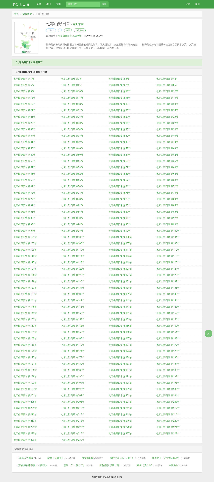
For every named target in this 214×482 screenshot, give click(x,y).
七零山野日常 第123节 (120, 268)
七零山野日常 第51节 (120, 154)
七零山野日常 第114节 (72, 256)
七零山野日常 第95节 (120, 224)
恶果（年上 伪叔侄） (78, 465)
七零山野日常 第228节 (168, 433)
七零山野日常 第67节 (120, 180)
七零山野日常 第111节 (120, 249)
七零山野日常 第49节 (24, 154)
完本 (58, 4)
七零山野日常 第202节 (72, 395)
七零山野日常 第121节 (25, 268)
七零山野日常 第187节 (120, 370)
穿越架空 (27, 14)
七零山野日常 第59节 (120, 167)
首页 (16, 14)
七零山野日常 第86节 (72, 211)
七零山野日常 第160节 (168, 325)
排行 (48, 4)
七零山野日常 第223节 (120, 427)
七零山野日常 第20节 (167, 104)
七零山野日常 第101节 (25, 237)
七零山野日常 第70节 (72, 186)
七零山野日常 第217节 (25, 420)
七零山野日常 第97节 (24, 230)
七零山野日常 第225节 (25, 433)
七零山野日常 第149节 (25, 313)
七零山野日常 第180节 (168, 357)
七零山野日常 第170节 (72, 344)
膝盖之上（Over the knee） (171, 458)
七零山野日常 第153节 (25, 319)
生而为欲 (178, 465)
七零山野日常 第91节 (120, 218)
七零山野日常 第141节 (25, 300)
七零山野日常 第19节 (120, 104)
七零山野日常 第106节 (72, 243)
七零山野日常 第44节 (167, 142)
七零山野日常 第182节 (72, 363)
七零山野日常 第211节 (120, 408)
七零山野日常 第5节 (24, 85)
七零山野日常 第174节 (72, 351)
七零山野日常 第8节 (166, 85)
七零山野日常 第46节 (72, 148)
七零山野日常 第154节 (72, 319)
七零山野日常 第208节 (168, 401)
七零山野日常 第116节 (168, 256)
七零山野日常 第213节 (25, 414)
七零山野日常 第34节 (72, 129)
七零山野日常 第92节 (167, 218)
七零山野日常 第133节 (25, 287)
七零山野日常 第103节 (120, 237)
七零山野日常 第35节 (120, 129)
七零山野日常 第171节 (120, 344)
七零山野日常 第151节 (120, 313)
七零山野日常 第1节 (24, 78)
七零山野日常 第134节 (72, 287)
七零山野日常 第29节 (24, 123)
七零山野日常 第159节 (120, 325)
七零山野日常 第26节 (72, 116)
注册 (197, 4)
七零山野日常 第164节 (168, 332)
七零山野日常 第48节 (167, 148)
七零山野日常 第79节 (120, 199)
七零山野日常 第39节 (120, 135)
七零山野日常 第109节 (25, 249)
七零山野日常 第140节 (168, 294)
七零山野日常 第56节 (167, 161)
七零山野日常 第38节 (72, 135)
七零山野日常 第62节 (72, 173)
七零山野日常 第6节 (71, 85)
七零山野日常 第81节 (24, 205)
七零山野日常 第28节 (167, 116)
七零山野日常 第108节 (168, 243)
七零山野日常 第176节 (168, 351)
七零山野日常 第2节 (71, 78)
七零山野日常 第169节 (25, 344)
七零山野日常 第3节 (119, 78)
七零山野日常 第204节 (168, 395)
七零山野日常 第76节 (167, 192)
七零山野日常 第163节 (120, 332)
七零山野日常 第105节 (25, 243)
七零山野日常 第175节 (120, 351)
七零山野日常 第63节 (120, 173)
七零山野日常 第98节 (72, 230)
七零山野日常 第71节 (120, 186)
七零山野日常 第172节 (168, 344)
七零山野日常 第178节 (72, 357)
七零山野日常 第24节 (167, 110)
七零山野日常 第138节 (72, 294)
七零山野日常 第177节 (25, 357)
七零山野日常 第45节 (24, 148)
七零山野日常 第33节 (24, 129)
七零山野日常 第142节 (72, 300)
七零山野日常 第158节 (72, 325)
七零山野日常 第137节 (25, 294)
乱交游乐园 (92, 458)
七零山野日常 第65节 (24, 180)
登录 (187, 4)
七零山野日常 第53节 (24, 161)
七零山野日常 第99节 (120, 230)
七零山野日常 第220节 (168, 420)
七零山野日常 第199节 (120, 389)
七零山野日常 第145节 (25, 306)
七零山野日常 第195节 (120, 382)
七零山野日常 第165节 (25, 338)
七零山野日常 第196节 (168, 382)
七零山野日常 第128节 (168, 275)
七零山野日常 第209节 (25, 408)
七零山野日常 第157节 (25, 325)
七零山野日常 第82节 (72, 205)
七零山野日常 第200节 (168, 389)
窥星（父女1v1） (149, 465)
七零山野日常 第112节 (168, 249)
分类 (39, 4)
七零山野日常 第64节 (167, 173)
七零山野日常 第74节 (72, 192)
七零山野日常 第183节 (120, 363)
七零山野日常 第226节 (72, 433)
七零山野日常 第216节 (168, 414)
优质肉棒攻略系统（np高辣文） (37, 465)
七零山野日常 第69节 (24, 186)
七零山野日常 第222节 (72, 427)
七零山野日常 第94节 (72, 224)
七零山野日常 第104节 (168, 237)
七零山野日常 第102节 (72, 237)
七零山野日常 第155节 (120, 319)
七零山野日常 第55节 (120, 161)
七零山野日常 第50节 (72, 154)
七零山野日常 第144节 (168, 300)
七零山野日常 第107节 (120, 243)
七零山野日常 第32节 (167, 123)
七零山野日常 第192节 (168, 376)
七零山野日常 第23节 (120, 110)
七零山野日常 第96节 (167, 224)
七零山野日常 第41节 (24, 142)
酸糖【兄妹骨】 (61, 458)
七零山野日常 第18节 (72, 104)
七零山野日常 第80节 (167, 199)
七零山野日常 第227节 (120, 433)
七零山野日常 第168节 (168, 338)
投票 (68, 30)
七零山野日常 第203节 (120, 395)
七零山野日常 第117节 (25, 262)
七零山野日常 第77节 (24, 199)
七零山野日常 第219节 (120, 420)
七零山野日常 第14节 (72, 97)
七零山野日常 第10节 (72, 91)
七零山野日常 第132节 (168, 281)
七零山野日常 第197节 (25, 389)
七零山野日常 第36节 (167, 129)
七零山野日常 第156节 (168, 319)
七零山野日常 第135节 (120, 287)
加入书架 (80, 30)
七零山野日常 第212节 (168, 408)
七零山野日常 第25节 (24, 116)
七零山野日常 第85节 (24, 211)
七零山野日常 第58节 (72, 167)
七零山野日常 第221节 (25, 427)
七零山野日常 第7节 (119, 85)
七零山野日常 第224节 (168, 427)
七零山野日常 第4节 (166, 78)
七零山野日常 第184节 (168, 363)
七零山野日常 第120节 (168, 262)
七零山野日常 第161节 (25, 332)
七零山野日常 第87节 (120, 211)
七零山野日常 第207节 (120, 401)
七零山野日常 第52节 (167, 154)
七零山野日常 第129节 (25, 281)
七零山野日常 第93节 (24, 224)
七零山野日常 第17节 (24, 104)
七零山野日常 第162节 (72, 332)
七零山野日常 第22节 (72, 110)
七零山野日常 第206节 (72, 401)
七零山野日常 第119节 (120, 262)
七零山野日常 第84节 (167, 205)
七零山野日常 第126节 (72, 275)
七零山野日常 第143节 (120, 300)
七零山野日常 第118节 (72, 262)
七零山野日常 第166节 (72, 338)
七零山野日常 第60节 (167, 167)
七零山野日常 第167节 (120, 338)
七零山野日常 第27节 (120, 116)
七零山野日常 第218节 (72, 420)
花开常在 (78, 24)
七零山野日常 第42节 (72, 142)
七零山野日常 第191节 (120, 376)
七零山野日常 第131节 (120, 281)
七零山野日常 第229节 (25, 439)
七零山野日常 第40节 (167, 135)
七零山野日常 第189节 (25, 376)
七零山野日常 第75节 (120, 192)
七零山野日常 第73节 (24, 192)
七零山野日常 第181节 (25, 363)
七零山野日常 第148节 (168, 306)
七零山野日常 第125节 (25, 275)
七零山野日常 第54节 (72, 161)
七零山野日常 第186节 (72, 370)
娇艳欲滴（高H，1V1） (128, 458)
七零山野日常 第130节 (72, 281)
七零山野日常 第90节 (72, 218)
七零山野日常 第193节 (25, 382)
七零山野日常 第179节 (120, 357)
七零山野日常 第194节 (72, 382)
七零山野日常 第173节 (25, 351)
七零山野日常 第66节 (72, 180)
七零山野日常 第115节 (120, 256)
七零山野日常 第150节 (72, 313)
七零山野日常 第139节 (120, 294)
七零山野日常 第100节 (168, 230)
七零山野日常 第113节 (25, 256)
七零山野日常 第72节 (167, 186)
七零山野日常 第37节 (24, 135)
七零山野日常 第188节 (168, 370)
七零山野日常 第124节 (168, 268)
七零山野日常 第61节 (24, 173)
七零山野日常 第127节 (120, 275)
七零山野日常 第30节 (72, 123)
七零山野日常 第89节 (24, 218)
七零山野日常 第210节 (72, 408)
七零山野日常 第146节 (72, 306)
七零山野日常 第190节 (72, 376)
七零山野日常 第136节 (168, 287)
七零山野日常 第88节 (167, 211)
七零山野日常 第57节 (24, 167)
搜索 (104, 4)
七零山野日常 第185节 (25, 370)
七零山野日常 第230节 (69, 35)
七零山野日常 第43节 (120, 142)
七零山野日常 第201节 (25, 395)
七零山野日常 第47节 (120, 148)
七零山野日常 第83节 (120, 205)
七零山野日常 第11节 (120, 91)
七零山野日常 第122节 (72, 268)
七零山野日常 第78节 (72, 199)
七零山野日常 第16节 (167, 97)
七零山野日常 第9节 (24, 91)
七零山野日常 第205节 (25, 401)
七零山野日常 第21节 (24, 110)
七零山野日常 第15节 (120, 97)
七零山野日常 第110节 (72, 249)
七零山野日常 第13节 (24, 97)
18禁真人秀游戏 (29, 458)
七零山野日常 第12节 (167, 91)
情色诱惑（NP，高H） (114, 465)
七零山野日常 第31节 (120, 123)
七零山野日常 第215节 (120, 414)
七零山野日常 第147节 (120, 306)
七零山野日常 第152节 (168, 313)
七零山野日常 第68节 (167, 180)
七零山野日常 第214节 (72, 414)
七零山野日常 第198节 (72, 389)
